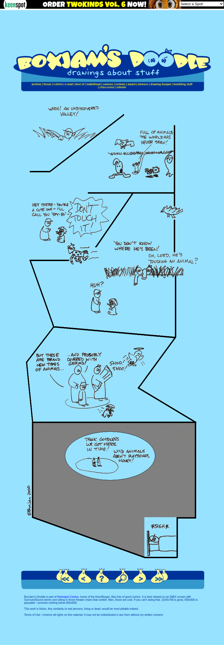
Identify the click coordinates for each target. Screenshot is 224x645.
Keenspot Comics (68, 596)
